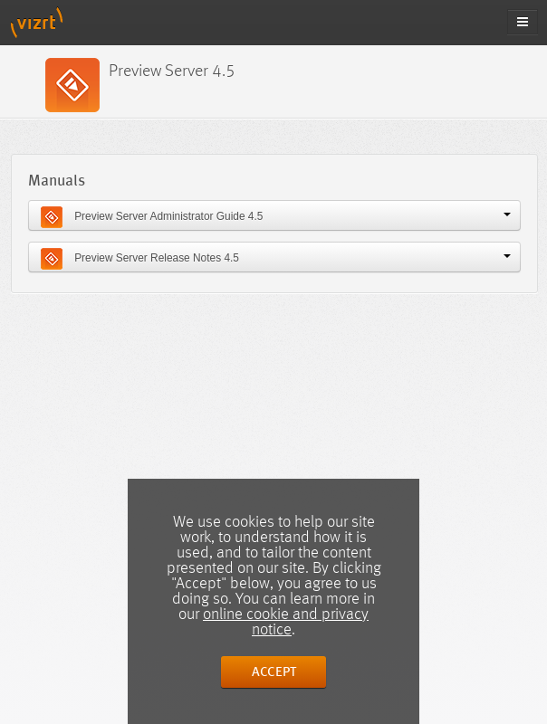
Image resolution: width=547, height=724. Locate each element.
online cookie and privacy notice (286, 622)
